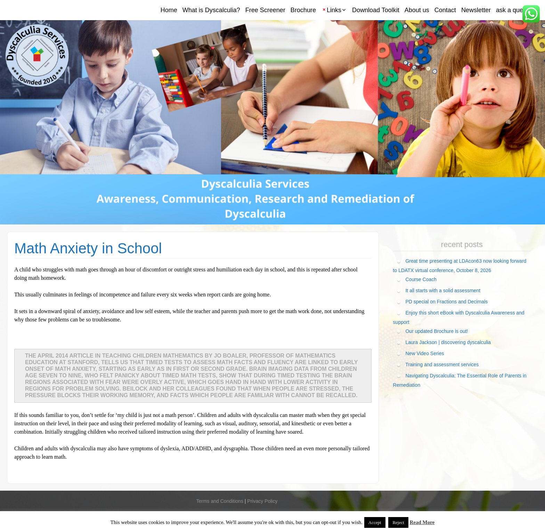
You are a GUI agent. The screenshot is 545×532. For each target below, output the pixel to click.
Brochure (303, 10)
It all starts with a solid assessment (442, 290)
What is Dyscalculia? (211, 10)
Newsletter (476, 10)
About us (417, 10)
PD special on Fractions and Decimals (446, 301)
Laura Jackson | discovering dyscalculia (448, 342)
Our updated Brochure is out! (436, 331)
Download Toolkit (375, 10)
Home (169, 10)
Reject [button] (398, 522)
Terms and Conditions (219, 501)
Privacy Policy (262, 501)
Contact (445, 10)
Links (334, 10)
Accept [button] (374, 522)
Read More (421, 522)
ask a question (516, 10)
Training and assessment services (442, 364)
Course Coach (421, 279)
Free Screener (265, 10)
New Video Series (424, 353)
